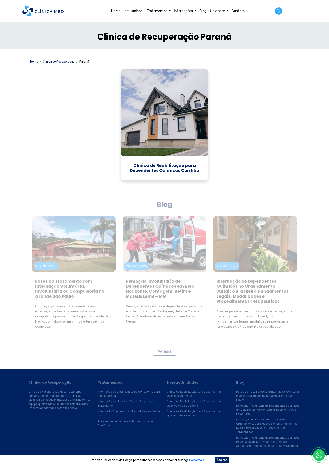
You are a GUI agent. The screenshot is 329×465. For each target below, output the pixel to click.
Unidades (218, 11)
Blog (203, 11)
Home (115, 11)
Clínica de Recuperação (58, 61)
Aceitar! (222, 460)
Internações (184, 11)
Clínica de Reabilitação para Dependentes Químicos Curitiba (164, 167)
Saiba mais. (197, 460)
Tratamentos (157, 11)
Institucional (134, 11)
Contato (238, 11)
